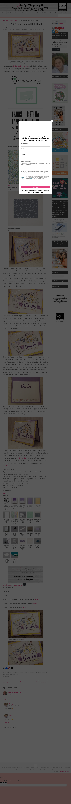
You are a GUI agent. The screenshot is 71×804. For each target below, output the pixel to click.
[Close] (52, 121)
